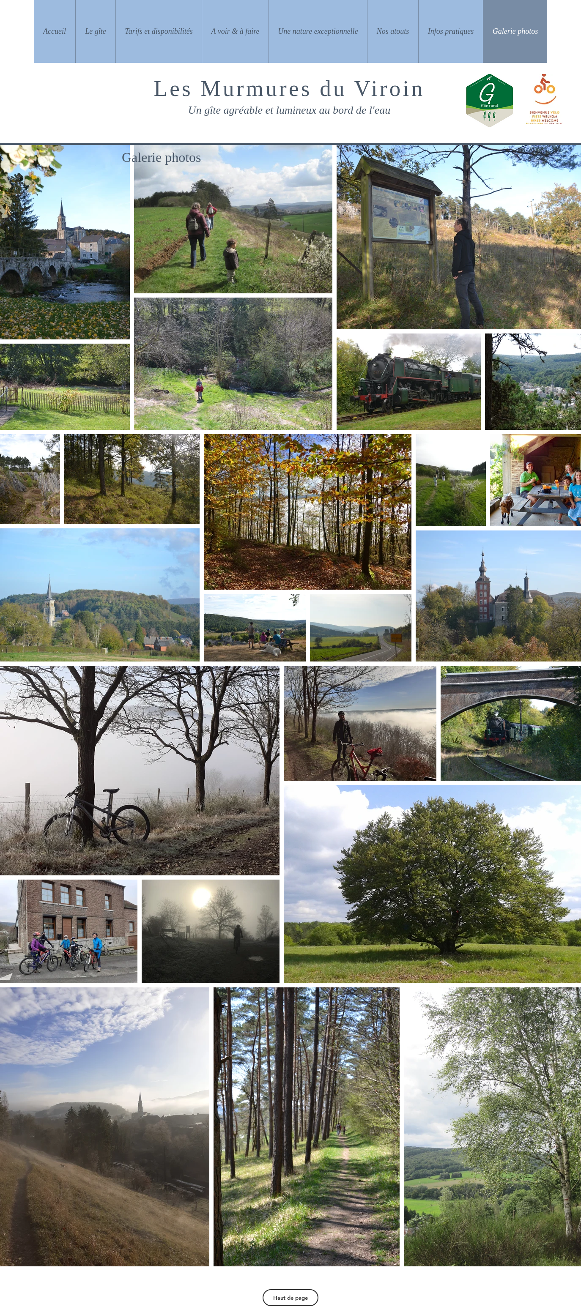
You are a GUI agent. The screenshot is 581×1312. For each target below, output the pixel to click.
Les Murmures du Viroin (289, 88)
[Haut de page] (290, 1297)
